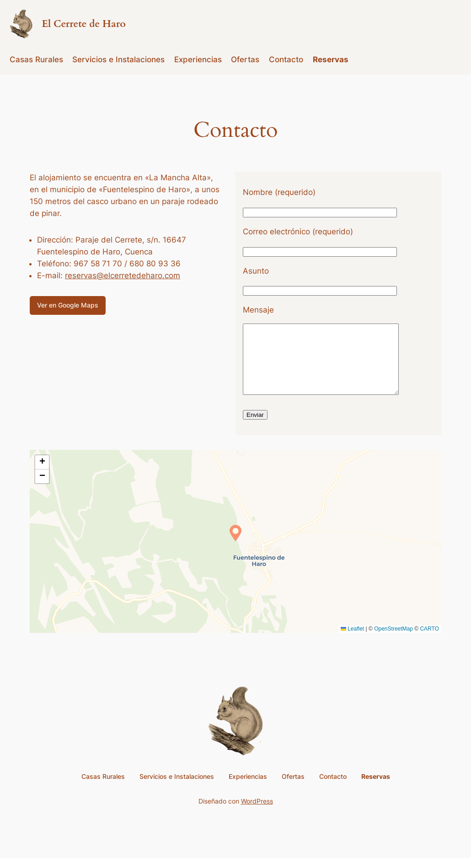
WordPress (257, 815)
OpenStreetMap (393, 642)
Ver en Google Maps (67, 305)
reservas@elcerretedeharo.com (122, 275)
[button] (235, 547)
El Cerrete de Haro (84, 24)
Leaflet (352, 642)
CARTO (429, 642)
